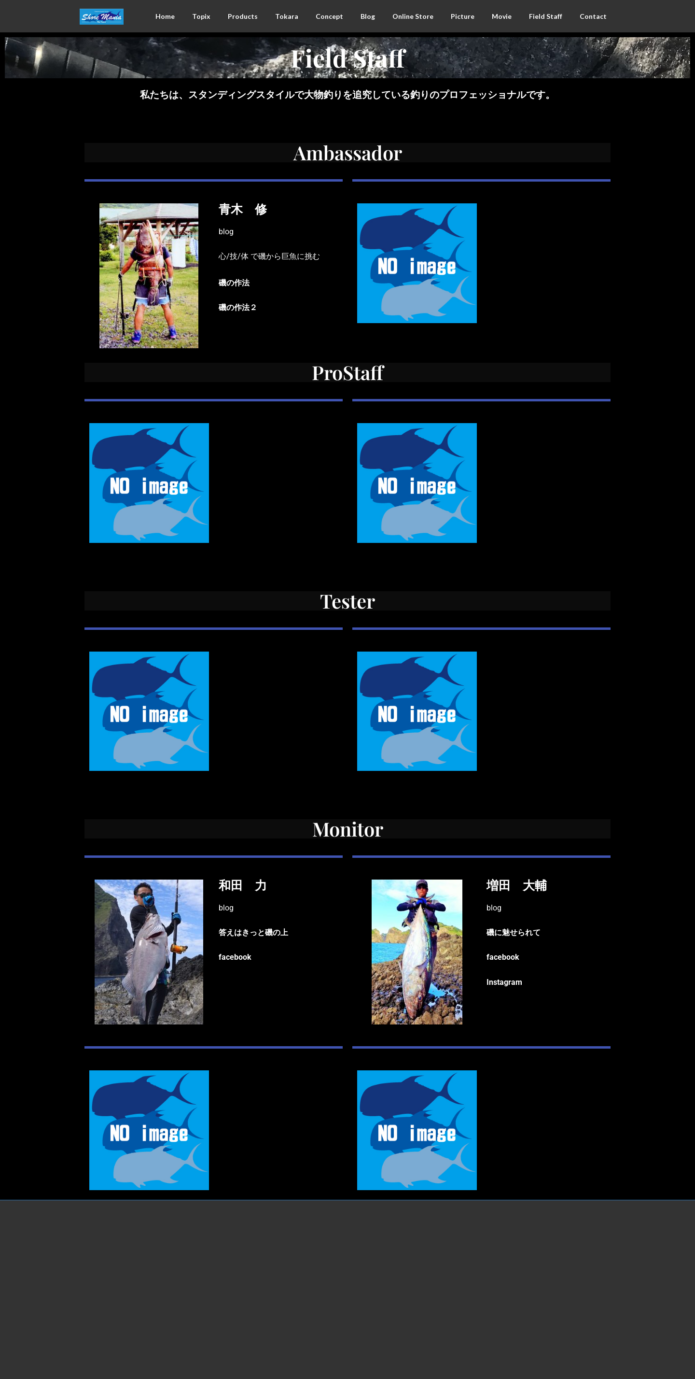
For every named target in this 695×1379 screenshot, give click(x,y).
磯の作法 (234, 282)
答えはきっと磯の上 (253, 932)
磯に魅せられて (513, 932)
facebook (235, 957)
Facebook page (531, 1234)
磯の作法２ (238, 307)
